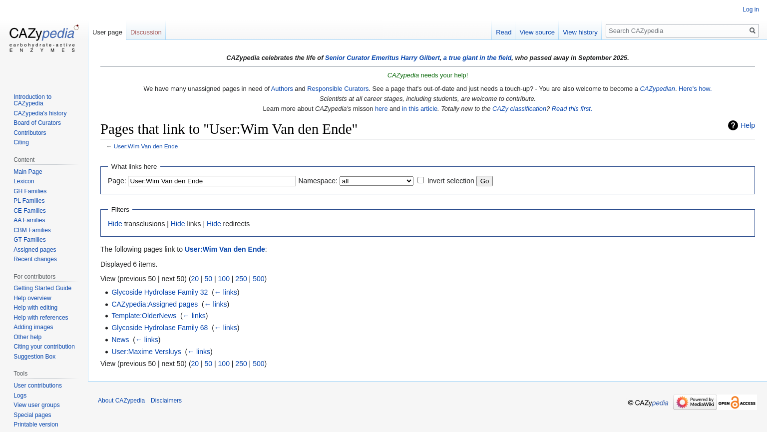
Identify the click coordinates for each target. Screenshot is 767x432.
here (381, 108)
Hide (115, 224)
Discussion (146, 32)
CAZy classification (519, 108)
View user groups (36, 405)
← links (225, 292)
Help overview (32, 298)
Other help (27, 337)
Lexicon (23, 181)
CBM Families (32, 230)
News (120, 340)
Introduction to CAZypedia (32, 100)
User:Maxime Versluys (146, 352)
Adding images (33, 327)
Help (748, 125)
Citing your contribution (44, 346)
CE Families (29, 210)
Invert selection (450, 181)
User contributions (37, 385)
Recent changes (35, 259)
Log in (751, 9)
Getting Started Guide (42, 288)
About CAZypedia (121, 400)
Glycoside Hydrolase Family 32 (159, 292)
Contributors (29, 132)
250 (241, 279)
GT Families (29, 239)
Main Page (27, 171)
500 (258, 279)
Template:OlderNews (143, 316)
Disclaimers (166, 400)
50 (209, 279)
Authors (282, 88)
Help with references (40, 317)
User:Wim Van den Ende (146, 146)
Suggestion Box (34, 356)
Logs (19, 395)
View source (537, 32)
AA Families (29, 220)
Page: (117, 181)
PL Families (28, 200)
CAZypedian (657, 88)
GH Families (29, 191)
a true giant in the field (477, 57)
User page (107, 32)
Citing (21, 142)
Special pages (32, 415)
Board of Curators (37, 122)
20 (195, 279)
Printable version (35, 424)
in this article (419, 108)
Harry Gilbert (419, 57)
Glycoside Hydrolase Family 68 (159, 328)
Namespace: (318, 181)
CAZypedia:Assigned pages (154, 304)
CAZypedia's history (39, 113)
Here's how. (695, 88)
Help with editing (35, 307)
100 (224, 279)
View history (580, 32)
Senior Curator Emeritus (362, 57)
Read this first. (572, 108)
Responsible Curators (338, 88)
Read (503, 32)
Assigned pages (34, 249)
